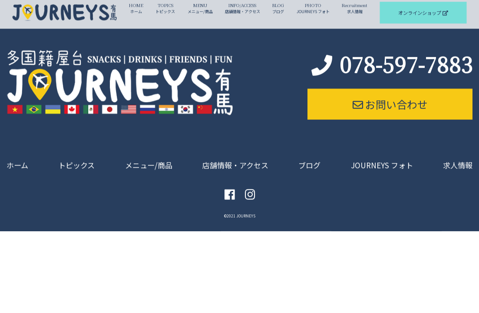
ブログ (309, 159)
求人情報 (456, 159)
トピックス (76, 159)
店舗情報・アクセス (236, 159)
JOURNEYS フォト (381, 159)
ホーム (18, 159)
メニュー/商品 (148, 159)
